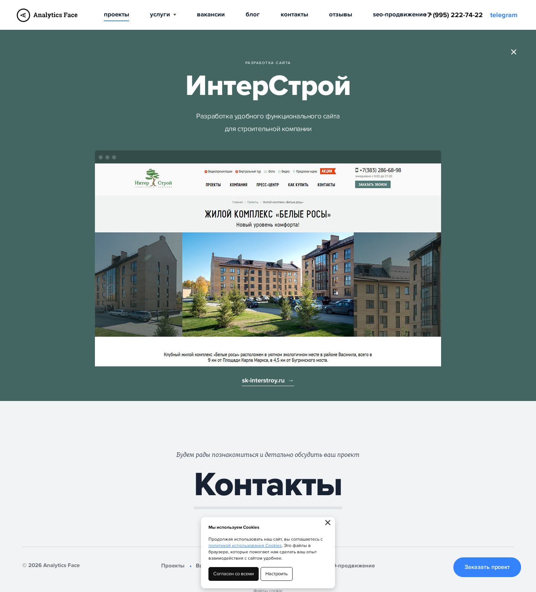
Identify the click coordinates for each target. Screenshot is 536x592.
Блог (253, 14)
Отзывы (340, 14)
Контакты (294, 14)
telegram (503, 15)
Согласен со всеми (233, 574)
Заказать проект (487, 567)
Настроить (276, 574)
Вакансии (211, 14)
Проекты (116, 14)
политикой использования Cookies (245, 545)
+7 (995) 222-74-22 (453, 15)
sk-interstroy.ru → (268, 380)
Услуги (163, 14)
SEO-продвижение (402, 14)
